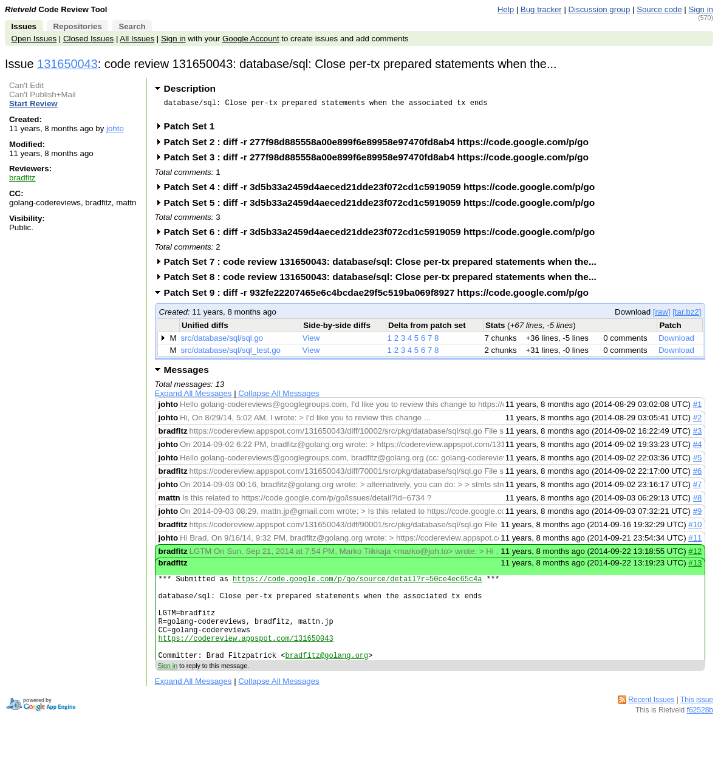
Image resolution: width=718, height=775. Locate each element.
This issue (696, 721)
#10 (695, 528)
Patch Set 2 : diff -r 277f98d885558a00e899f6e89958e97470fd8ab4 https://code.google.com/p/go (380, 145)
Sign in (700, 9)
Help (505, 9)
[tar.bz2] (686, 315)
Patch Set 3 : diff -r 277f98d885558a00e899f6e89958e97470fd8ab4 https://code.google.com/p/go (380, 160)
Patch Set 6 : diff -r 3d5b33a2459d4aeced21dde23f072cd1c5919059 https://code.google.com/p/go (383, 235)
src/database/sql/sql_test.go (231, 353)
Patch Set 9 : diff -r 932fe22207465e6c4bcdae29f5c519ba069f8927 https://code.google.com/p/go (380, 296)
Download (676, 341)
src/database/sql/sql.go (222, 341)
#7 (697, 488)
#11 (695, 541)
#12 (695, 554)
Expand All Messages (193, 396)
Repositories (77, 26)
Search (131, 26)
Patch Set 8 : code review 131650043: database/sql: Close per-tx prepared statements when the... (384, 280)
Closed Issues (88, 38)
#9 (697, 514)
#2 (697, 421)
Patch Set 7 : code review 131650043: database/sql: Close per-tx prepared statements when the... (384, 265)
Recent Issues (651, 721)
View (311, 341)
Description (190, 88)
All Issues (137, 38)
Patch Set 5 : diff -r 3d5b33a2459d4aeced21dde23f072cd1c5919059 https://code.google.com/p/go (383, 206)
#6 (697, 474)
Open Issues (34, 38)
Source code (659, 9)
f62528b (700, 732)
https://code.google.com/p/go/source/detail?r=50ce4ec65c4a (357, 584)
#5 (697, 461)
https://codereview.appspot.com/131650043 (246, 656)
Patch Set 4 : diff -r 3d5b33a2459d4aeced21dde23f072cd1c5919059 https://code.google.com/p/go (383, 190)
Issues (24, 26)
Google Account (250, 38)
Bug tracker (541, 9)
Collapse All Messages (278, 396)
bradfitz (22, 177)
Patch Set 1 (193, 130)
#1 (697, 407)
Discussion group (600, 9)
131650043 (67, 63)
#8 (697, 501)
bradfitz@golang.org (326, 677)
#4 (697, 447)
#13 (695, 566)
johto (115, 128)
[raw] (662, 315)
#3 (697, 434)
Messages (186, 373)
